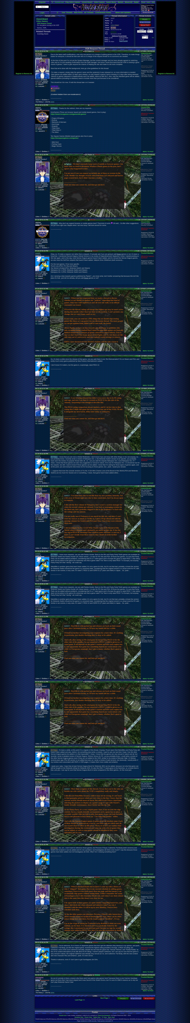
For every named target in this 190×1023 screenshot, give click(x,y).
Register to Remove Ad (24, 73)
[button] (42, 7)
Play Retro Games (72, 2)
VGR (44, 28)
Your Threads (67, 12)
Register (42, 2)
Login (42, 13)
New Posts (78, 12)
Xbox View (111, 1017)
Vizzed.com (59, 2)
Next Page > (105, 998)
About (143, 2)
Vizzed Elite (145, 107)
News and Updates (123, 12)
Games (39, 28)
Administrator (146, 53)
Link (135, 51)
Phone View (88, 1017)
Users (148, 2)
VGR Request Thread (44, 23)
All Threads (89, 12)
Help (153, 2)
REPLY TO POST (148, 100)
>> (153, 38)
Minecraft (128, 2)
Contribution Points (103, 12)
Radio (136, 2)
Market (120, 2)
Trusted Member (147, 253)
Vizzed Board (87, 2)
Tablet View (97, 1017)
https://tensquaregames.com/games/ (64, 138)
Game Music (111, 2)
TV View (104, 1017)
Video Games (99, 2)
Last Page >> (80, 1000)
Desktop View (79, 1017)
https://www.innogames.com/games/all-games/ (68, 114)
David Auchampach (104, 1015)
